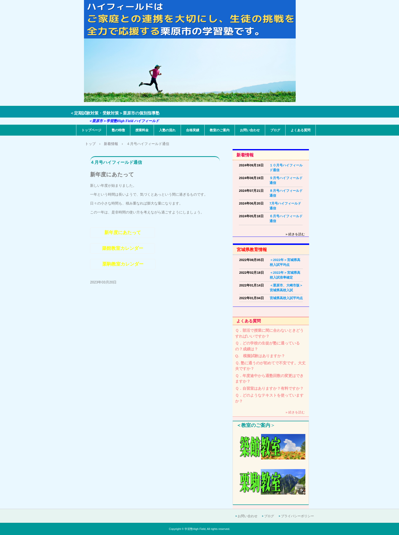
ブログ (275, 130)
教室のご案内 (220, 130)
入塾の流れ (167, 130)
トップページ (91, 130)
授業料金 (142, 130)
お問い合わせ (250, 130)
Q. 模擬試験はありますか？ (260, 356)
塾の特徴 (118, 130)
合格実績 (192, 130)
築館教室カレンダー (122, 248)
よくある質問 (300, 130)
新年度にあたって (122, 232)
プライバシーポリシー (297, 516)
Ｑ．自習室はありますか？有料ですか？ (269, 388)
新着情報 (245, 155)
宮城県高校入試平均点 (286, 298)
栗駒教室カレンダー (123, 264)
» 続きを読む (295, 234)
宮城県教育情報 (252, 249)
